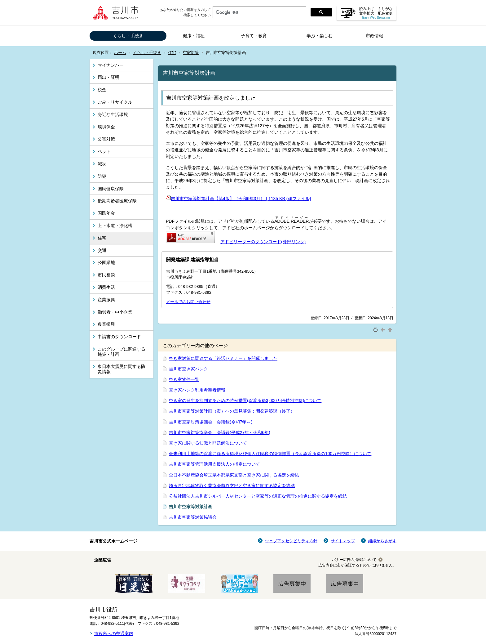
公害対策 (106, 139)
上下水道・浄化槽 (115, 225)
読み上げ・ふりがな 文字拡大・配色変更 (376, 13)
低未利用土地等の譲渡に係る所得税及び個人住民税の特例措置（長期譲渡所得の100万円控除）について (270, 453)
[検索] (259, 12)
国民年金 (106, 213)
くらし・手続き (128, 35)
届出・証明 (108, 77)
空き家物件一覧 (184, 379)
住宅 (172, 52)
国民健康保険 (111, 188)
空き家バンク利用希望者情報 (197, 389)
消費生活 (106, 287)
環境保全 (106, 126)
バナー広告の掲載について (354, 559)
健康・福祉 (194, 35)
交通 (102, 250)
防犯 (102, 176)
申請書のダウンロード (119, 336)
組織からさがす (382, 541)
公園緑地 (106, 262)
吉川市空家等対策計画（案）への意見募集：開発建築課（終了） (232, 411)
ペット (104, 151)
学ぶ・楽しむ (320, 35)
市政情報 (374, 35)
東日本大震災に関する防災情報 (121, 369)
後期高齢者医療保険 (117, 200)
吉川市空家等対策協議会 (193, 517)
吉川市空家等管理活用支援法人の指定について (214, 464)
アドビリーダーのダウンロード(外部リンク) (263, 241)
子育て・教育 (254, 35)
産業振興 (106, 299)
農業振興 (106, 324)
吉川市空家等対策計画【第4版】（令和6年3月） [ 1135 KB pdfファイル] (238, 198)
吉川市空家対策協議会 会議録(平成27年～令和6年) (219, 432)
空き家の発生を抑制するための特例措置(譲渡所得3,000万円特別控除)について (245, 400)
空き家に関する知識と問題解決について (208, 443)
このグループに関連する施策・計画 (121, 352)
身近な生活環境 (113, 114)
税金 (102, 89)
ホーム (120, 52)
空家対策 (191, 52)
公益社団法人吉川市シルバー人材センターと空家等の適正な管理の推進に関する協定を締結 (258, 496)
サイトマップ (343, 541)
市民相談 (106, 274)
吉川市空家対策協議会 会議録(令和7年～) (210, 421)
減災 (102, 163)
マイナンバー (111, 65)
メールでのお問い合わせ (188, 301)
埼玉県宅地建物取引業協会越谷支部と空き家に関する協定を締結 (232, 485)
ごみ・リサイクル (115, 102)
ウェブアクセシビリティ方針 (291, 541)
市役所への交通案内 (113, 633)
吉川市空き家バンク (188, 368)
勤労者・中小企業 (115, 312)
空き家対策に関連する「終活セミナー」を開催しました (223, 358)
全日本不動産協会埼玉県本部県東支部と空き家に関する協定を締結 (234, 474)
